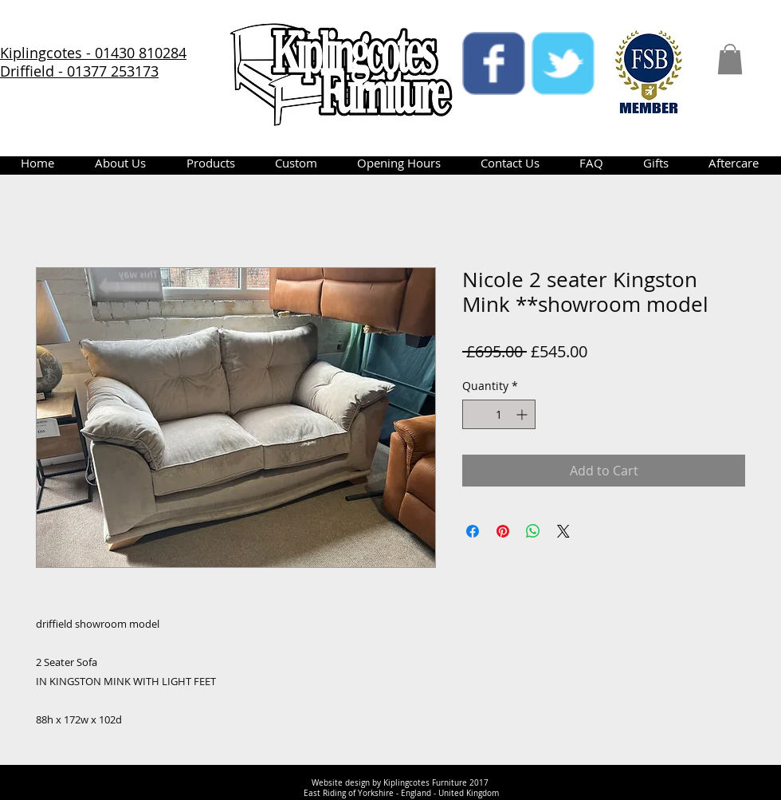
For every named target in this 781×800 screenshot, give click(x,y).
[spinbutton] (499, 414)
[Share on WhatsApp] (533, 531)
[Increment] (523, 414)
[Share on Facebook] (472, 531)
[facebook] (493, 63)
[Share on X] (563, 531)
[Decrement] (475, 414)
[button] (730, 59)
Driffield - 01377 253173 (79, 71)
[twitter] (563, 63)
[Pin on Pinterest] (502, 531)
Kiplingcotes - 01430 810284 (93, 52)
